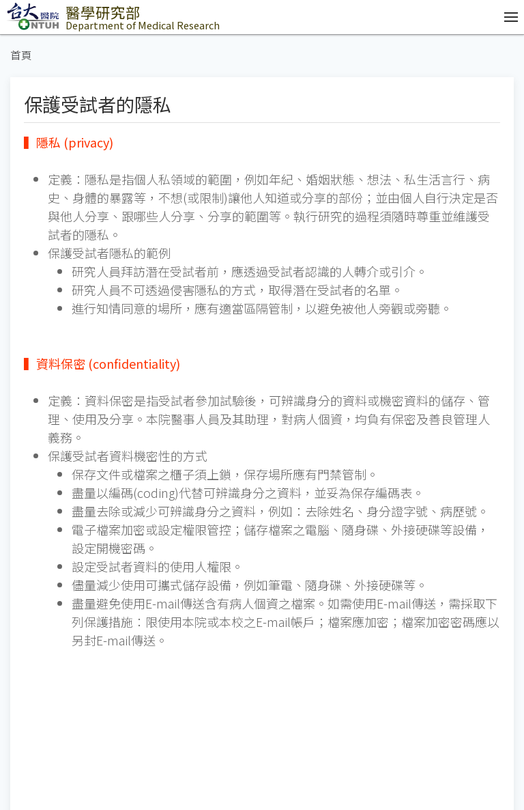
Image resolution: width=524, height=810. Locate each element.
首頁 (21, 55)
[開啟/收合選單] (507, 17)
